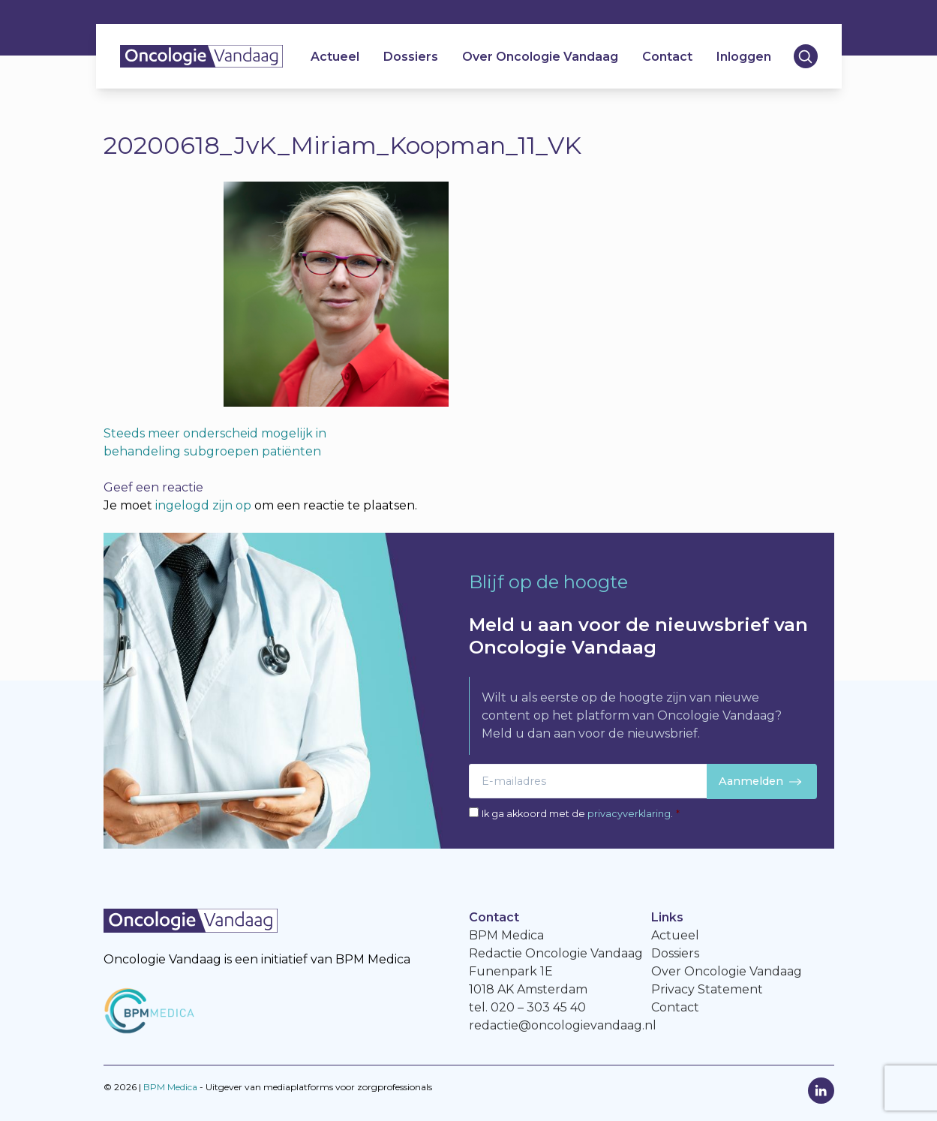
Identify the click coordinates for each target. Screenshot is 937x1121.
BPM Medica (170, 1086)
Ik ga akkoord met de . (581, 813)
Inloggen (743, 57)
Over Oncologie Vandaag (540, 57)
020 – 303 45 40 (538, 1007)
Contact (667, 57)
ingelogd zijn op (203, 505)
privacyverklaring (629, 813)
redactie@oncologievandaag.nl (562, 1025)
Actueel (335, 57)
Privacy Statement (707, 989)
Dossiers (410, 57)
